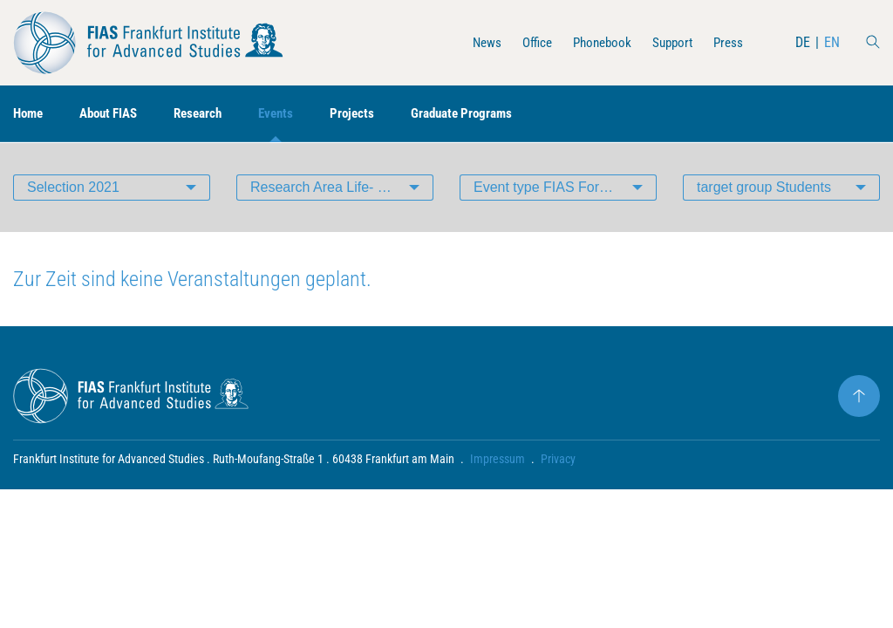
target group (764, 187)
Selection (73, 187)
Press (727, 42)
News (474, 42)
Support (669, 42)
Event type (546, 187)
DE (802, 42)
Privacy (558, 459)
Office (526, 42)
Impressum (497, 459)
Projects (370, 114)
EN (832, 42)
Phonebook (594, 42)
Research (210, 114)
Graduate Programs (484, 114)
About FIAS (115, 114)
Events (291, 114)
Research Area (341, 187)
